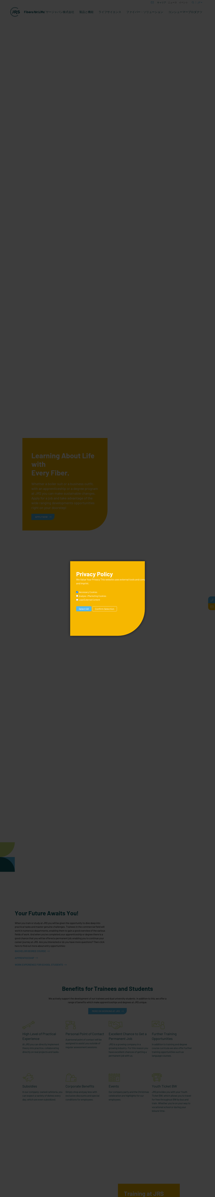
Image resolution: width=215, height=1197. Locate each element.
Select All (84, 608)
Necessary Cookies (88, 592)
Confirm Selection (104, 608)
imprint (84, 583)
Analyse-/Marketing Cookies (92, 596)
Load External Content (89, 599)
